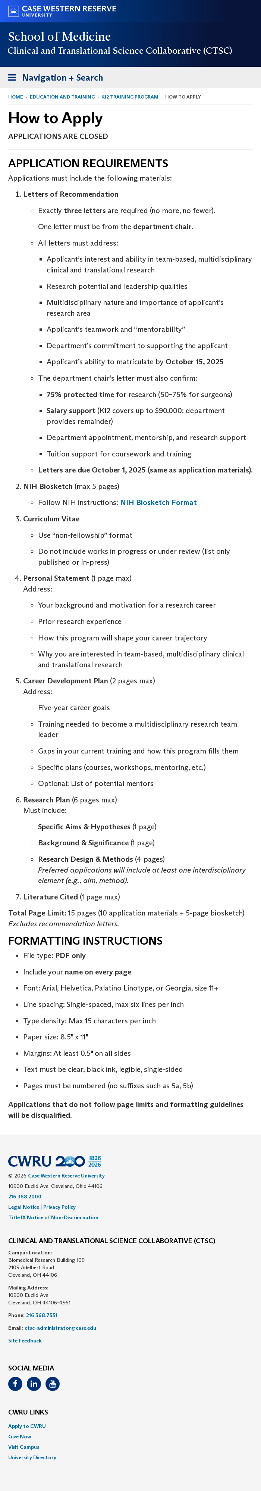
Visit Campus (23, 1447)
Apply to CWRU (27, 1426)
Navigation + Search (53, 79)
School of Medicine (59, 36)
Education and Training (62, 97)
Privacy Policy (59, 1207)
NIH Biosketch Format (158, 502)
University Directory (32, 1457)
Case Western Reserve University (66, 1175)
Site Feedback (25, 1340)
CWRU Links (28, 1412)
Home (15, 97)
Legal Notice (23, 1207)
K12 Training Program (129, 97)
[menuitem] (130, 1426)
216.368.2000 (24, 1196)
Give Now (19, 1436)
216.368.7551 (41, 1315)
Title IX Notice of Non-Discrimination (53, 1217)
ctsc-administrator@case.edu (60, 1328)
